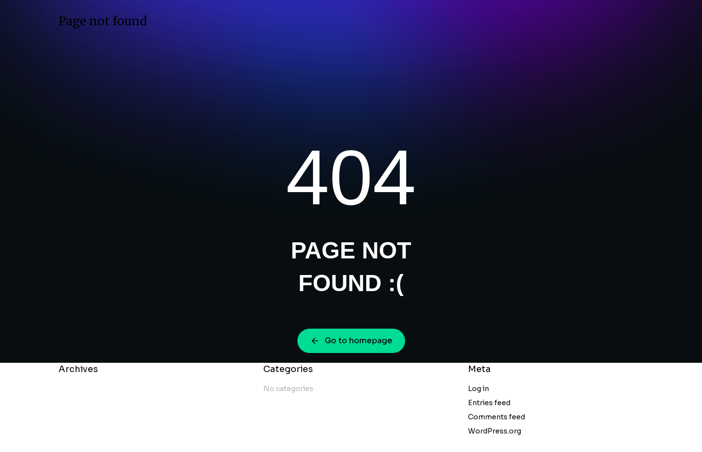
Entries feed (489, 402)
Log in (478, 388)
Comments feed (496, 417)
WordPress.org (494, 431)
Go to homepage (351, 340)
